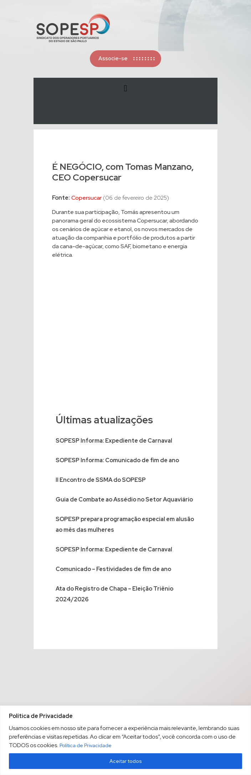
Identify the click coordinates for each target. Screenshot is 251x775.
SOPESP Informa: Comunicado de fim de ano (117, 460)
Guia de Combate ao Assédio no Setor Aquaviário (124, 499)
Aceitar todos (125, 761)
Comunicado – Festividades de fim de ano (113, 569)
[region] (125, 740)
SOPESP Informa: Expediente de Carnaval (114, 440)
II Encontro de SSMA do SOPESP (101, 480)
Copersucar (86, 198)
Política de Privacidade (86, 745)
